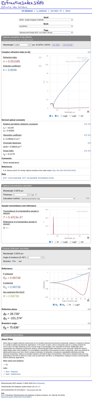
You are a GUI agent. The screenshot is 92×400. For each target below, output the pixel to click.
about (68, 11)
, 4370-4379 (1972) (64, 170)
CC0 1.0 (37, 386)
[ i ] (89, 52)
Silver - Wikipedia (12, 372)
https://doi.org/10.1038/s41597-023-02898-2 (16, 397)
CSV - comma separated (12, 178)
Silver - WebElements (13, 374)
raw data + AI (56, 11)
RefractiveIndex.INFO (22, 3)
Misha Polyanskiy (39, 383)
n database (42, 11)
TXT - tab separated (30, 178)
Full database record (46, 178)
